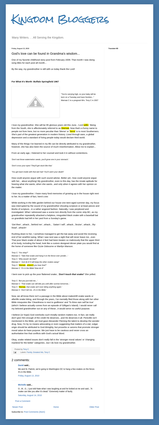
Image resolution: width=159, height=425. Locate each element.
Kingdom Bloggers (60, 19)
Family (29, 352)
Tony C (26, 349)
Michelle (22, 385)
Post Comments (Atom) (34, 412)
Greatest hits (38, 352)
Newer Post (17, 407)
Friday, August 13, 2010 (28, 376)
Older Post (94, 407)
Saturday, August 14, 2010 (30, 395)
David (21, 365)
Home (56, 407)
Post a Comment (22, 401)
